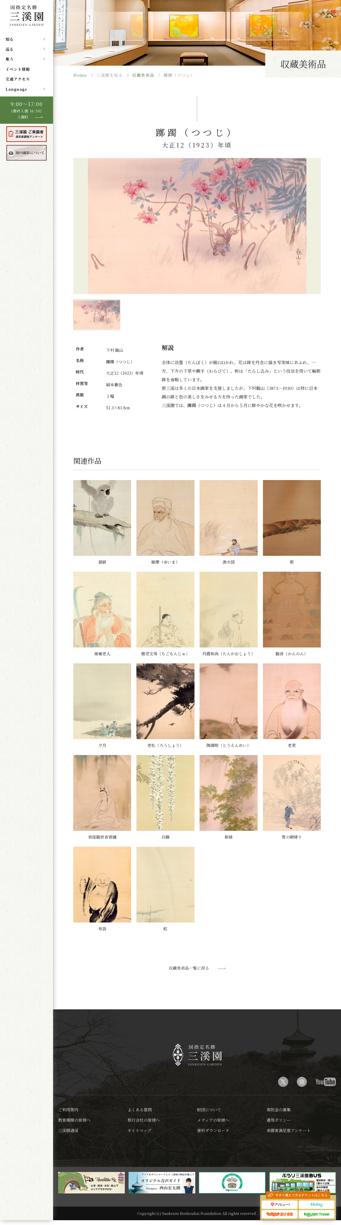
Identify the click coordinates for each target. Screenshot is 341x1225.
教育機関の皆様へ (74, 1120)
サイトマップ (139, 1130)
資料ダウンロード (213, 1130)
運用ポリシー (278, 1120)
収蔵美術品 (143, 75)
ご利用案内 (68, 1110)
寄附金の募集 (278, 1110)
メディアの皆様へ (213, 1120)
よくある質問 (140, 1110)
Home (80, 75)
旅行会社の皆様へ (144, 1120)
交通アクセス (18, 79)
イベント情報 (18, 69)
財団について (209, 1110)
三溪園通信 (68, 1130)
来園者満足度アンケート (288, 1130)
